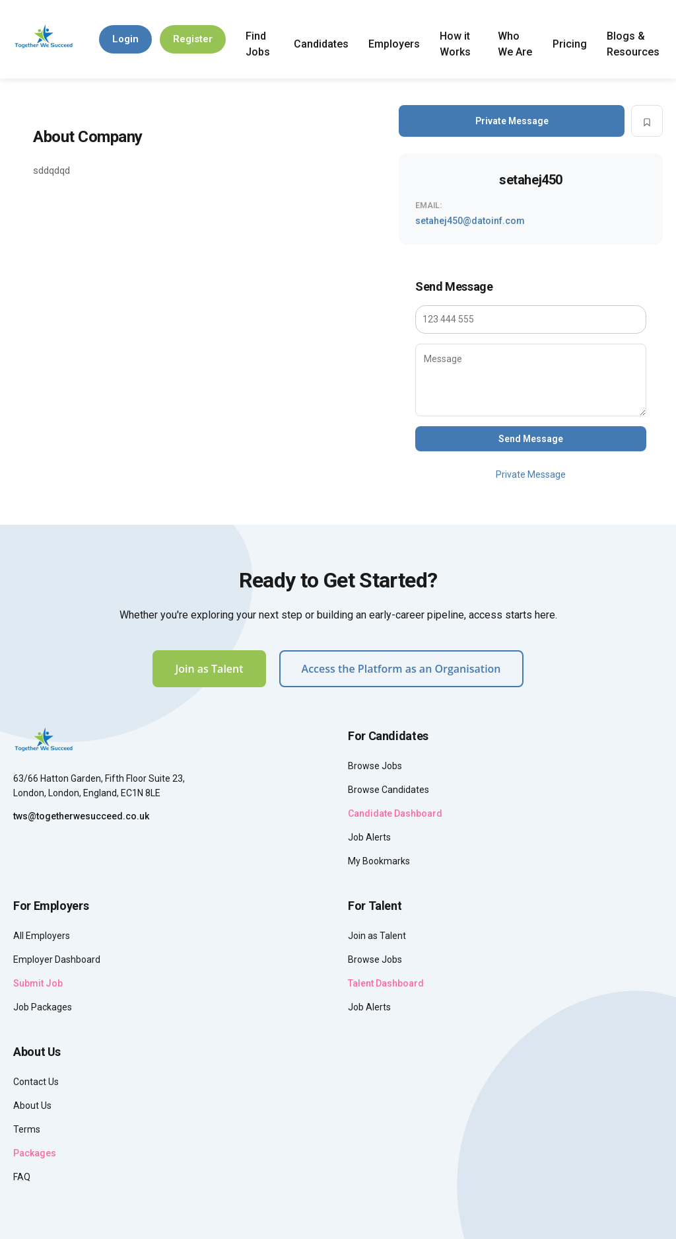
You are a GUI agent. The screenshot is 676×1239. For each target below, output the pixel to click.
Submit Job (38, 983)
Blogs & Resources (633, 44)
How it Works (455, 44)
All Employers (41, 935)
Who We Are (515, 44)
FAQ (21, 1177)
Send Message (530, 438)
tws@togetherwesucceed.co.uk (81, 816)
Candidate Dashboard (395, 813)
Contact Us (36, 1081)
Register (193, 39)
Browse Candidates (388, 789)
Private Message (512, 121)
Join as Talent (209, 668)
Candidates (321, 44)
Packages (34, 1153)
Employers (394, 44)
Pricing (570, 44)
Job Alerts (369, 837)
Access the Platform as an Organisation (401, 668)
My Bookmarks (379, 861)
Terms (26, 1129)
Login (125, 39)
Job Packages (42, 1007)
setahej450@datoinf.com (470, 220)
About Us (32, 1105)
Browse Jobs (375, 766)
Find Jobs (258, 44)
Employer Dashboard (56, 959)
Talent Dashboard (386, 983)
